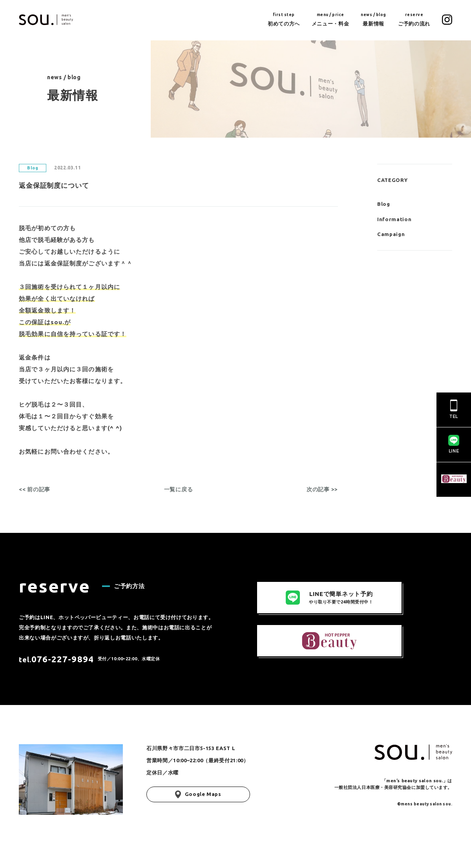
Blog (383, 204)
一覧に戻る (178, 489)
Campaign (391, 234)
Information (394, 219)
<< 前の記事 (34, 489)
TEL (453, 409)
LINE (453, 444)
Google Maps (198, 794)
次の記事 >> (322, 489)
